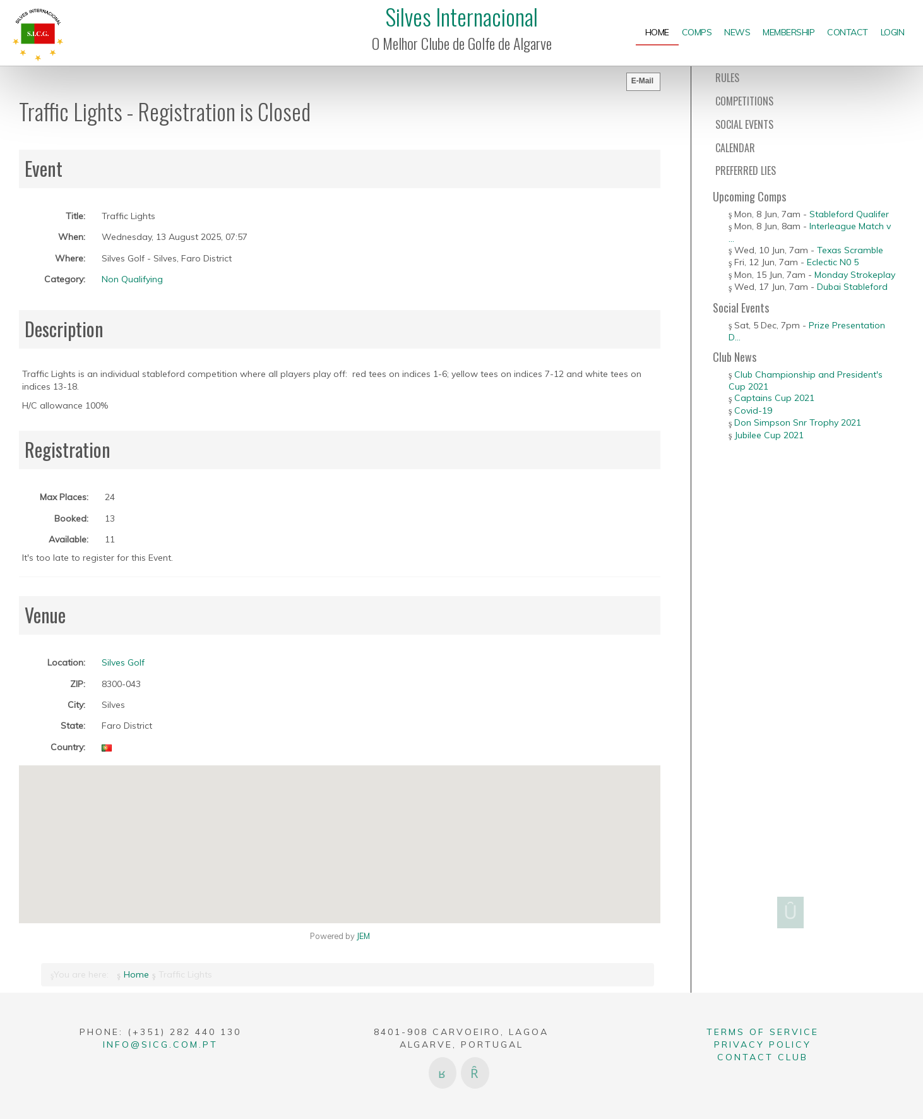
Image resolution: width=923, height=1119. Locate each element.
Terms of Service (762, 1032)
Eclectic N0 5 (833, 262)
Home (136, 974)
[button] (339, 836)
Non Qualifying (132, 279)
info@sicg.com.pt (160, 1044)
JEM (363, 936)
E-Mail (642, 80)
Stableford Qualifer (849, 214)
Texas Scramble (850, 250)
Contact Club (762, 1057)
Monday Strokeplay (854, 274)
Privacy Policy (762, 1044)
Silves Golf (123, 662)
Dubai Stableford (852, 286)
